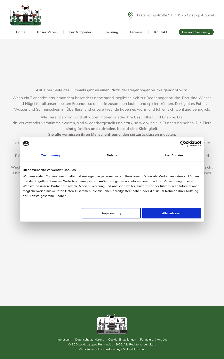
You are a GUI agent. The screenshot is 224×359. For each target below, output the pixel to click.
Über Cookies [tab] (173, 155)
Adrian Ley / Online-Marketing (125, 349)
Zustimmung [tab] (50, 155)
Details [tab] (112, 155)
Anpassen (111, 213)
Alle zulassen (172, 213)
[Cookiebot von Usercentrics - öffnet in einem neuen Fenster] (183, 143)
